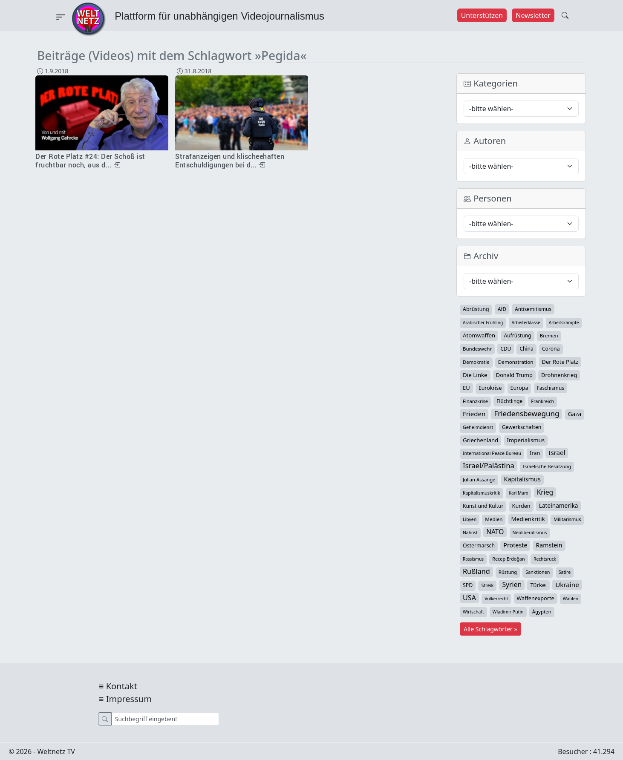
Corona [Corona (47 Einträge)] (551, 348)
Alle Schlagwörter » (490, 629)
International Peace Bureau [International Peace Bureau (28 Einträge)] (492, 453)
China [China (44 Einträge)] (526, 348)
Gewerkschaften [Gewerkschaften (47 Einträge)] (522, 427)
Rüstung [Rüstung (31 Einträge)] (508, 572)
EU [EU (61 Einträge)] (466, 388)
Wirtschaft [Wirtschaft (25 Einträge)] (473, 612)
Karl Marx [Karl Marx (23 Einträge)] (518, 493)
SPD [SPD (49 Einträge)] (468, 585)
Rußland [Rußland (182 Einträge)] (476, 571)
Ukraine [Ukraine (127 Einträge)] (567, 584)
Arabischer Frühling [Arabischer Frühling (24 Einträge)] (483, 322)
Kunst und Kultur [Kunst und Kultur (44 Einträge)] (483, 506)
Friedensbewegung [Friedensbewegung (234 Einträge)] (526, 413)
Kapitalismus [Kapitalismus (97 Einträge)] (522, 479)
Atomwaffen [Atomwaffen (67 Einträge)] (479, 335)
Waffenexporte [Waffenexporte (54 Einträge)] (535, 598)
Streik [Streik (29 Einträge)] (487, 585)
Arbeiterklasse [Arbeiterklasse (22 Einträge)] (526, 322)
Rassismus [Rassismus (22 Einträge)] (473, 559)
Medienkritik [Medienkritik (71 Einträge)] (528, 519)
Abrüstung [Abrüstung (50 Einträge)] (476, 309)
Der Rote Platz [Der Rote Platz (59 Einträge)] (560, 362)
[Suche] (165, 718)
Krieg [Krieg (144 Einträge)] (545, 492)
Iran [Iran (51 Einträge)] (535, 453)
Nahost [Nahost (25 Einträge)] (470, 532)
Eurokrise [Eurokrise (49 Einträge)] (490, 388)
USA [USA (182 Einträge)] (469, 597)
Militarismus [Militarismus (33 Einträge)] (567, 519)
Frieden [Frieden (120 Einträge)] (474, 413)
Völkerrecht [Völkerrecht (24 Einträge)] (496, 599)
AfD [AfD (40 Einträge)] (502, 308)
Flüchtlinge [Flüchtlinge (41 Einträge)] (509, 400)
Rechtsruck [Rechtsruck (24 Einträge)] (545, 559)
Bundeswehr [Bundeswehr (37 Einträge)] (477, 348)
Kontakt (121, 686)
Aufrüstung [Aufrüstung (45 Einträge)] (517, 335)
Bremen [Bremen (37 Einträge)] (549, 335)
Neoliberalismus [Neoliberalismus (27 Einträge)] (530, 532)
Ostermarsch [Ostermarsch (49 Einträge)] (479, 545)
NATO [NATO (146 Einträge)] (495, 531)
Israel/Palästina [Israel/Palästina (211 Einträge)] (488, 465)
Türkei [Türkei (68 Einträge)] (538, 585)
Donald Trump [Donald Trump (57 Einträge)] (514, 375)
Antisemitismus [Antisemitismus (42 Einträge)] (533, 308)
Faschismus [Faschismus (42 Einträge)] (550, 387)
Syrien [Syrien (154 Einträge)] (512, 584)
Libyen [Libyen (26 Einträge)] (469, 519)
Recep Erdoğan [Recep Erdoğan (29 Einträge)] (508, 559)
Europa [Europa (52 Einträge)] (519, 388)
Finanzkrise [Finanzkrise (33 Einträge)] (475, 401)
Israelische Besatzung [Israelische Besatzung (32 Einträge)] (547, 466)
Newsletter (533, 15)
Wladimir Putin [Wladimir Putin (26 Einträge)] (508, 612)
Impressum (129, 699)
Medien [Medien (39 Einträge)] (493, 519)
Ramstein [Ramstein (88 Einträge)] (549, 545)
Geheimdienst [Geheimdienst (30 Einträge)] (478, 427)
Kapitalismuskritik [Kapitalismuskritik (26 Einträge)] (481, 493)
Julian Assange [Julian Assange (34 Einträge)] (479, 479)
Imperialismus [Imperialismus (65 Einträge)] (526, 440)
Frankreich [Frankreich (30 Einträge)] (542, 401)
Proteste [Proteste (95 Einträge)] (515, 545)
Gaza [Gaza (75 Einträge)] (575, 414)
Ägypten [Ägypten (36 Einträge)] (541, 611)
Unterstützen (482, 15)
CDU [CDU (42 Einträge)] (505, 348)
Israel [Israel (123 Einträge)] (556, 452)
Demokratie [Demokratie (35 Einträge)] (476, 362)
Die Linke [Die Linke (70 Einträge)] (475, 375)
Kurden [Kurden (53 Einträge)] (521, 506)
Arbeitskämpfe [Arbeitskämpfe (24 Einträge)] (564, 322)
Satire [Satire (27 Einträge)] (565, 572)
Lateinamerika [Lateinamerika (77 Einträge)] (558, 505)
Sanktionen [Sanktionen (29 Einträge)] (537, 572)
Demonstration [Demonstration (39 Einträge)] (516, 362)
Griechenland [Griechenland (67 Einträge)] (480, 440)
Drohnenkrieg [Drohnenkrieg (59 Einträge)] (559, 375)
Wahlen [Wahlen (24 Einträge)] (570, 599)
